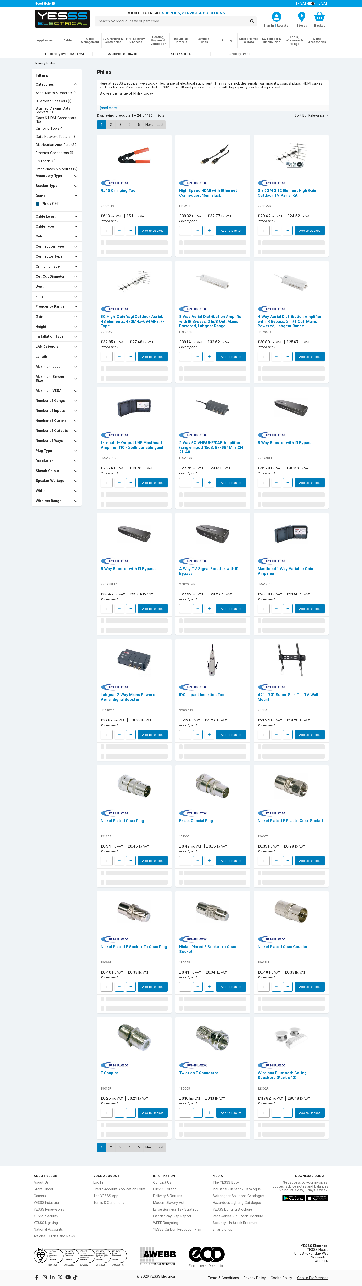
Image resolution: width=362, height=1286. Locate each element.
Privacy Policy (255, 1278)
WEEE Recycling (165, 1223)
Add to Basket (152, 230)
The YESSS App (105, 1196)
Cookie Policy (281, 1278)
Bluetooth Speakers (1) (53, 101)
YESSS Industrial (47, 1203)
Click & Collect (164, 1189)
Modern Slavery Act (168, 1203)
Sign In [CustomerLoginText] (268, 25)
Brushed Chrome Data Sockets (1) (53, 110)
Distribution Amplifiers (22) (57, 145)
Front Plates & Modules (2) (56, 169)
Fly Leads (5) (45, 161)
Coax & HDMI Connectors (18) (56, 120)
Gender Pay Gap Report (172, 1216)
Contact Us (162, 1182)
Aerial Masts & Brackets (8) (57, 93)
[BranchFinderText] (302, 19)
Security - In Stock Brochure (235, 1223)
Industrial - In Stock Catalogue (237, 1189)
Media (218, 1176)
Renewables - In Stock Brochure (238, 1216)
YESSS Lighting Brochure (232, 1209)
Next (149, 125)
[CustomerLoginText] (276, 16)
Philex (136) (50, 204)
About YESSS (45, 1176)
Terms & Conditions (108, 1203)
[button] (57, 84)
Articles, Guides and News (54, 1236)
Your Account (106, 1176)
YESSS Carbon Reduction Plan (177, 1229)
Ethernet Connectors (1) (54, 153)
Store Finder (43, 1189)
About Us (41, 1182)
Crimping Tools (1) (50, 128)
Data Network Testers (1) (55, 136)
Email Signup (223, 1229)
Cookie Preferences (312, 1278)
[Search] (252, 21)
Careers (40, 1196)
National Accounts (48, 1229)
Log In (98, 1182)
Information (164, 1176)
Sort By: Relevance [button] (310, 115)
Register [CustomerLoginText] (283, 25)
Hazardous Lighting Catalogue (237, 1203)
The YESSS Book (226, 1182)
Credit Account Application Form (119, 1189)
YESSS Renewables (49, 1209)
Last (160, 125)
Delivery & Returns (167, 1196)
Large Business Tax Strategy (176, 1209)
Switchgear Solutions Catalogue (238, 1196)
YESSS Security (46, 1216)
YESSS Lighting (46, 1223)
